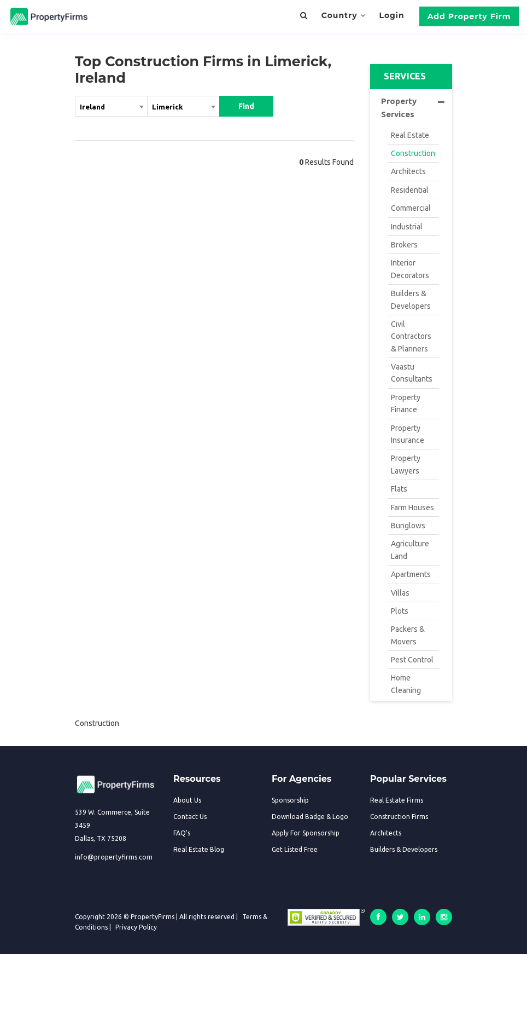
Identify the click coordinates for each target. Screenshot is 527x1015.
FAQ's (181, 833)
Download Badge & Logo (310, 816)
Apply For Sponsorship (305, 833)
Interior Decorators (410, 268)
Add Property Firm (469, 16)
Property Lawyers (405, 464)
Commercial (411, 208)
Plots (399, 611)
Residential (410, 190)
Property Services (412, 107)
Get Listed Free (295, 849)
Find (246, 106)
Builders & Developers (411, 299)
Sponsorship (290, 800)
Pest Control (412, 659)
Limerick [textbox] (167, 107)
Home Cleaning (406, 683)
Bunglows (408, 525)
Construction (413, 153)
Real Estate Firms (396, 800)
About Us (187, 800)
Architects (408, 171)
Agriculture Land (410, 549)
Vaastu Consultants (411, 372)
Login (391, 15)
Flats (399, 489)
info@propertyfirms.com (114, 857)
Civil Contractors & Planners (411, 336)
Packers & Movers (408, 635)
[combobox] (111, 108)
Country (343, 15)
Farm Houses (412, 507)
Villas (400, 593)
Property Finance (405, 403)
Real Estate (410, 135)
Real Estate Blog (198, 849)
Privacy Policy (136, 927)
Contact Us (190, 816)
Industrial (407, 226)
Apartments (411, 574)
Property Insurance (407, 434)
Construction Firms (399, 816)
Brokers (404, 244)
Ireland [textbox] (92, 107)
